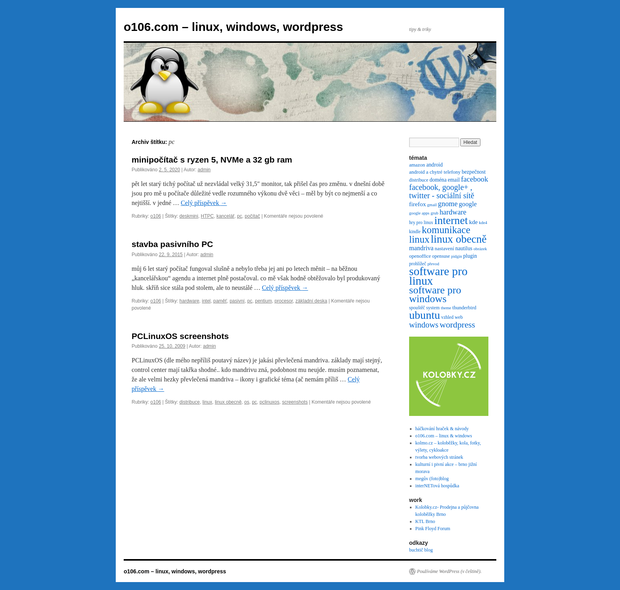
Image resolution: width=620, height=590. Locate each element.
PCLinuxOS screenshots (180, 336)
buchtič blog (421, 550)
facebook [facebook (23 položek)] (474, 179)
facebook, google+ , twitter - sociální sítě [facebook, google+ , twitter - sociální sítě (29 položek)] (441, 191)
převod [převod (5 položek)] (433, 264)
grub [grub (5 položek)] (434, 213)
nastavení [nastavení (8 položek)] (444, 248)
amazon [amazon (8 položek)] (417, 165)
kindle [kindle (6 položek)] (415, 231)
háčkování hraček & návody (442, 428)
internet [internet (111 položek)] (451, 220)
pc (239, 216)
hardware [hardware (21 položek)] (453, 212)
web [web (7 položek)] (459, 317)
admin (204, 169)
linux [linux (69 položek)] (419, 239)
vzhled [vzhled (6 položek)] (447, 317)
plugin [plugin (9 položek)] (470, 256)
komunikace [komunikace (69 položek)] (446, 229)
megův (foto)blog (432, 478)
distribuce (190, 402)
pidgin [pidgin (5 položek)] (456, 256)
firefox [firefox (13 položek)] (417, 204)
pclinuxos (269, 402)
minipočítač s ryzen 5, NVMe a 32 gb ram (212, 159)
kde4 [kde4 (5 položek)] (483, 222)
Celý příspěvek (204, 202)
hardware (189, 301)
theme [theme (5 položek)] (446, 308)
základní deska (311, 301)
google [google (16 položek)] (467, 204)
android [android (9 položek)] (434, 165)
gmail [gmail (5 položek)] (432, 205)
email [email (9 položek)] (453, 180)
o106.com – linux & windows (443, 436)
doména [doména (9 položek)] (437, 180)
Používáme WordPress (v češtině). (449, 571)
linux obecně (228, 402)
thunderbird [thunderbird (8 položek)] (464, 307)
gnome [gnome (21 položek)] (447, 204)
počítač (252, 216)
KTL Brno (425, 521)
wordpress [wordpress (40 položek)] (457, 324)
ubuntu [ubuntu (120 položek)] (424, 315)
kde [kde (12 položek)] (473, 222)
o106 (155, 216)
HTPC (207, 216)
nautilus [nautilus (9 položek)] (463, 248)
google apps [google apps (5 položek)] (419, 213)
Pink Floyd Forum (432, 528)
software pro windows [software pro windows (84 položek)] (435, 294)
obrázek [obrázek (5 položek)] (480, 249)
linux (207, 402)
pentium (263, 301)
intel (206, 301)
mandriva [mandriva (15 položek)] (421, 248)
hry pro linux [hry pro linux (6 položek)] (421, 222)
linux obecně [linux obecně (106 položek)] (458, 239)
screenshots (295, 402)
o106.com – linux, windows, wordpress (233, 26)
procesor (284, 301)
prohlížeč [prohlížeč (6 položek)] (417, 263)
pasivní (237, 301)
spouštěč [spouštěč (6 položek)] (417, 307)
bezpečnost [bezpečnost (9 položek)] (474, 172)
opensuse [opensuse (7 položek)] (441, 256)
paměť (220, 301)
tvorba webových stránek (439, 457)
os (246, 402)
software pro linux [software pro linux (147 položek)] (438, 276)
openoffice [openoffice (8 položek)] (420, 256)
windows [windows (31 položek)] (423, 324)
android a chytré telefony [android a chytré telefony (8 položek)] (435, 172)
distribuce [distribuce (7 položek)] (418, 180)
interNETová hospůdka (437, 485)
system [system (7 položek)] (433, 307)
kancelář (225, 216)
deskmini (189, 216)
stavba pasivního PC (172, 244)
